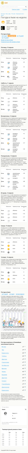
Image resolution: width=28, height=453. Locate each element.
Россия (13, 13)
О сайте (25, 9)
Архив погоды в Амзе (7, 40)
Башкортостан (20, 13)
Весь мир (8, 13)
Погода (3, 13)
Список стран (16, 9)
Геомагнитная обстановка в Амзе (10, 42)
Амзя (2, 15)
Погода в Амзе (4, 394)
